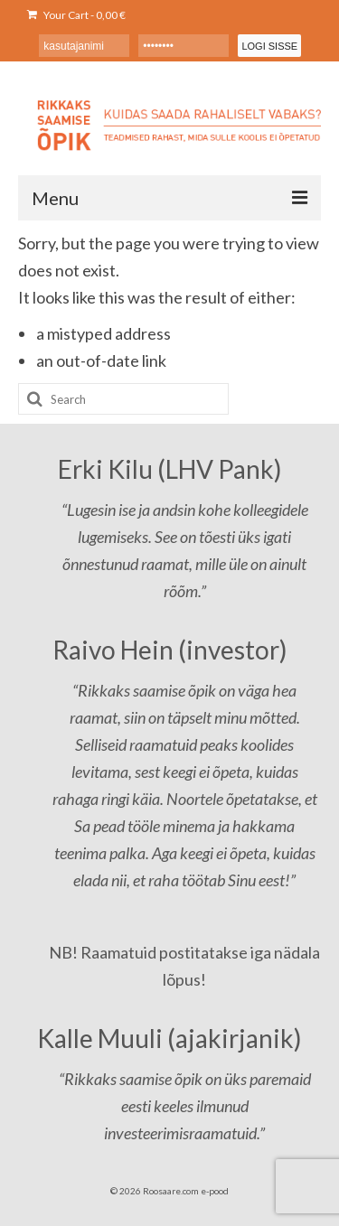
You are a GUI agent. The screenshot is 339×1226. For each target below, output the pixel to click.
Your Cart (76, 15)
